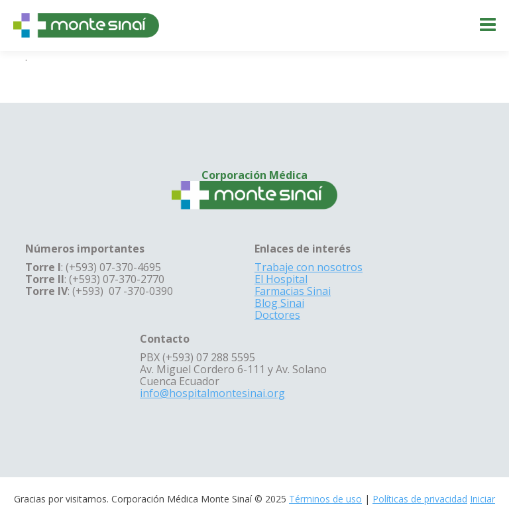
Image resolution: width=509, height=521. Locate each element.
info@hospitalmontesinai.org (212, 393)
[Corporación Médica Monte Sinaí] (86, 24)
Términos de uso (325, 498)
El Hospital (281, 279)
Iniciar (482, 498)
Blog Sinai (279, 303)
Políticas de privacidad (419, 498)
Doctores (277, 315)
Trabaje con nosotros (308, 267)
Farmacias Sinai (292, 291)
